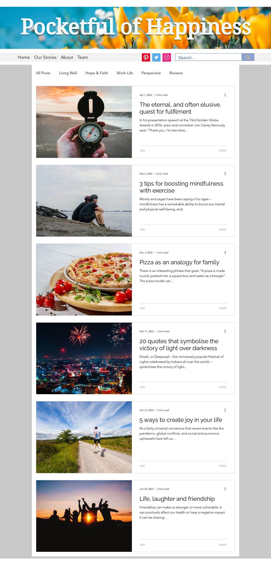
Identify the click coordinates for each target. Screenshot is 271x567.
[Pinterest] (146, 57)
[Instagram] (167, 57)
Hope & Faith (97, 73)
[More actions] (226, 94)
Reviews (176, 73)
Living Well (68, 73)
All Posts (43, 73)
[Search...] (205, 58)
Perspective (151, 73)
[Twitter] (156, 57)
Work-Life (125, 73)
